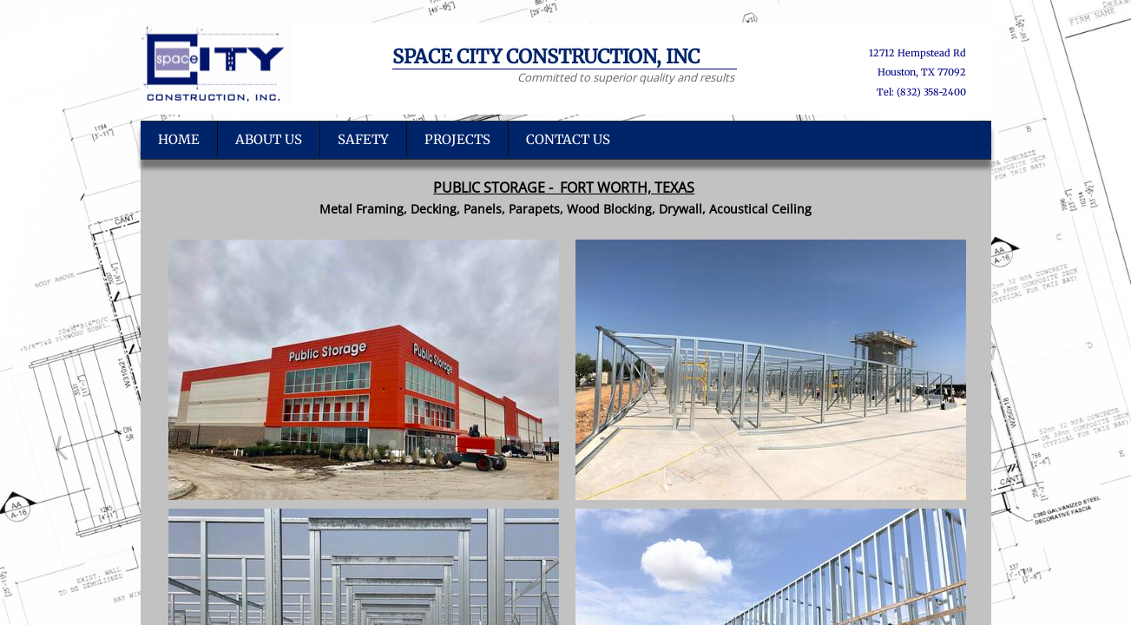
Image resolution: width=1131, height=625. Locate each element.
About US (268, 139)
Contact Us (568, 139)
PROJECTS (457, 139)
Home (179, 139)
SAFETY (363, 139)
